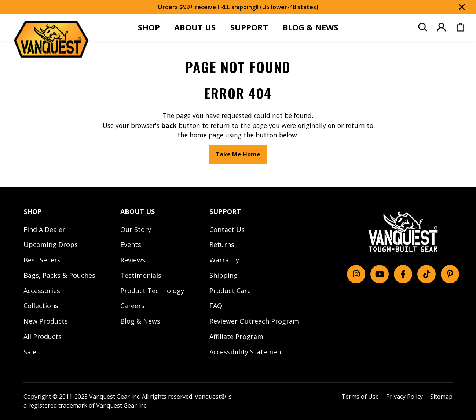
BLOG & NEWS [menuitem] (310, 27)
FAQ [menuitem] (215, 305)
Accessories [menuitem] (41, 290)
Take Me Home (238, 154)
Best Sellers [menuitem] (42, 259)
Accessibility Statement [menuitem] (246, 351)
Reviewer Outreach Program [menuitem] (254, 321)
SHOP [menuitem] (149, 27)
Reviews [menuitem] (132, 259)
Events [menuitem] (130, 244)
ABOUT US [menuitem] (195, 27)
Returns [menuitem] (221, 244)
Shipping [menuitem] (223, 275)
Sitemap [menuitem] (441, 397)
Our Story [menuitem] (135, 229)
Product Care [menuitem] (230, 290)
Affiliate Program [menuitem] (236, 336)
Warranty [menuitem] (224, 259)
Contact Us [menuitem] (227, 229)
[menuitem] (422, 27)
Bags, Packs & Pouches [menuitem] (59, 275)
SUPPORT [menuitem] (249, 27)
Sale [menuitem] (29, 351)
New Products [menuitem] (45, 321)
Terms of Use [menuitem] (360, 397)
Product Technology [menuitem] (152, 290)
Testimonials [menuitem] (140, 275)
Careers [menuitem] (132, 305)
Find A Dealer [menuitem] (44, 229)
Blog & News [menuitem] (140, 321)
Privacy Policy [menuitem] (404, 397)
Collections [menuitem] (40, 305)
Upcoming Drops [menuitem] (50, 244)
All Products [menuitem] (42, 336)
